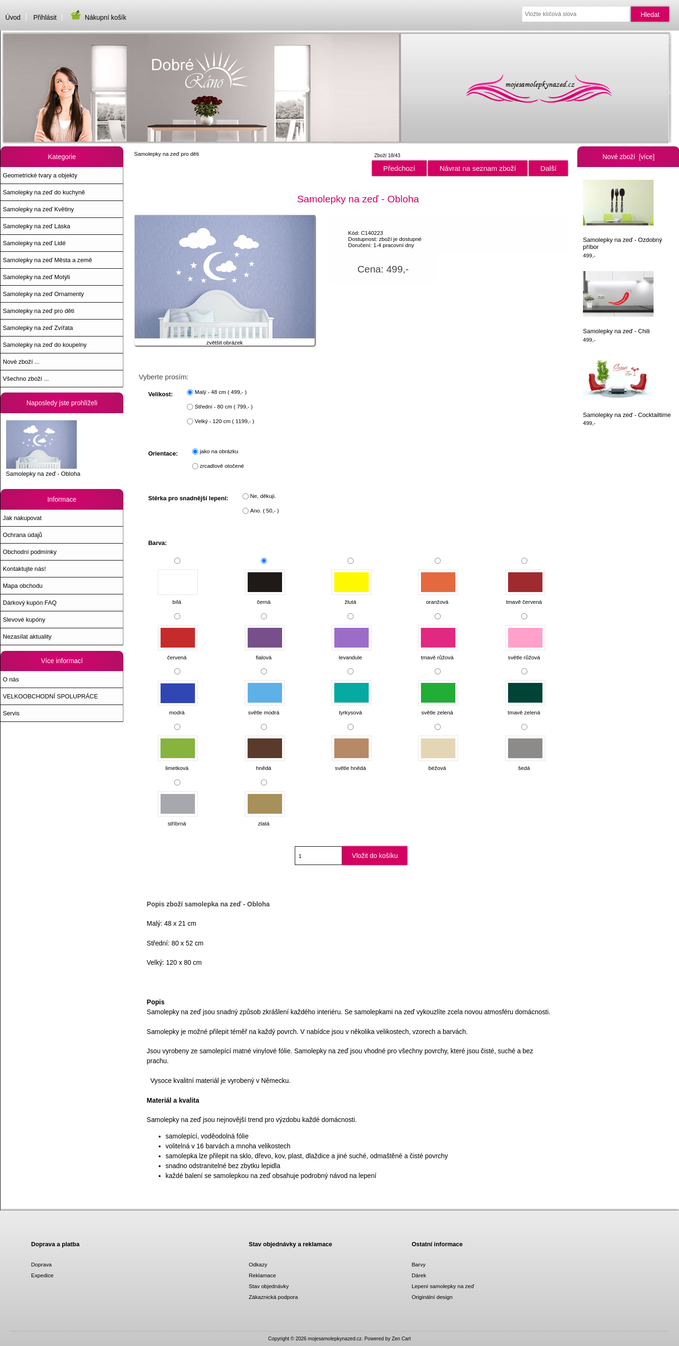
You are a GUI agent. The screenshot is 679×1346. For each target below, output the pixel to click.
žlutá (351, 597)
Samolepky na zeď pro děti (166, 154)
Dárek (419, 1275)
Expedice (42, 1275)
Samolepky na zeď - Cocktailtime (627, 386)
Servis (11, 713)
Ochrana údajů (22, 534)
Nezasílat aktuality (27, 636)
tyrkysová (351, 708)
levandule (351, 652)
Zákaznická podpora (273, 1297)
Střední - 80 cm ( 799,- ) (224, 407)
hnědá (265, 763)
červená (178, 652)
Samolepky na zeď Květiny (38, 209)
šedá (525, 763)
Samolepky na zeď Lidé (34, 243)
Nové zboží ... (21, 361)
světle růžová (525, 652)
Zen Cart (401, 1338)
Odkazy (258, 1264)
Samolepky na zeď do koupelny (45, 344)
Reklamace (262, 1275)
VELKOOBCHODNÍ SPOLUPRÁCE (50, 696)
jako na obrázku (219, 452)
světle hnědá (351, 763)
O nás (11, 679)
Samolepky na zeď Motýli (36, 276)
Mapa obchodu (22, 585)
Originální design (432, 1297)
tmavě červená (525, 597)
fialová (265, 652)
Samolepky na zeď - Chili (618, 303)
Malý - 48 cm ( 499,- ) (221, 392)
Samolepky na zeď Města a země (47, 260)
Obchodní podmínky (30, 551)
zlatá (265, 819)
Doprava (41, 1264)
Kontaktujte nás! (24, 568)
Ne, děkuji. (263, 496)
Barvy (419, 1264)
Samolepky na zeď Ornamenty (43, 293)
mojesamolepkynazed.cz (335, 1338)
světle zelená (438, 708)
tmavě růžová (438, 652)
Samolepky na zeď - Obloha (43, 448)
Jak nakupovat (22, 517)
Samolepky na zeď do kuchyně (44, 192)
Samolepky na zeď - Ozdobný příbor (622, 215)
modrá (178, 708)
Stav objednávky (269, 1286)
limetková (178, 763)
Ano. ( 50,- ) (264, 511)
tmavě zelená (525, 708)
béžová (438, 763)
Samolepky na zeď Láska (36, 226)
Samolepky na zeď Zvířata (38, 327)
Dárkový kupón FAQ (30, 602)
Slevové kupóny (24, 619)
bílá (178, 597)
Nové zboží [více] (628, 156)
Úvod (12, 17)
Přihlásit (45, 17)
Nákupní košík (97, 17)
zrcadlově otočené (222, 466)
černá (265, 597)
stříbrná (178, 819)
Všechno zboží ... (26, 378)
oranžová (438, 597)
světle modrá (265, 708)
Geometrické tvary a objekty (40, 175)
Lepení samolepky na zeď (443, 1286)
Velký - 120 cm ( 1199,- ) (224, 421)
